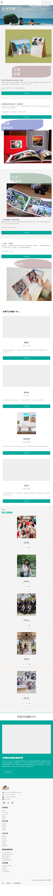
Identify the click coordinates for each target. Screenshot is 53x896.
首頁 (3, 885)
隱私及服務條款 (17, 885)
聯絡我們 (9, 885)
